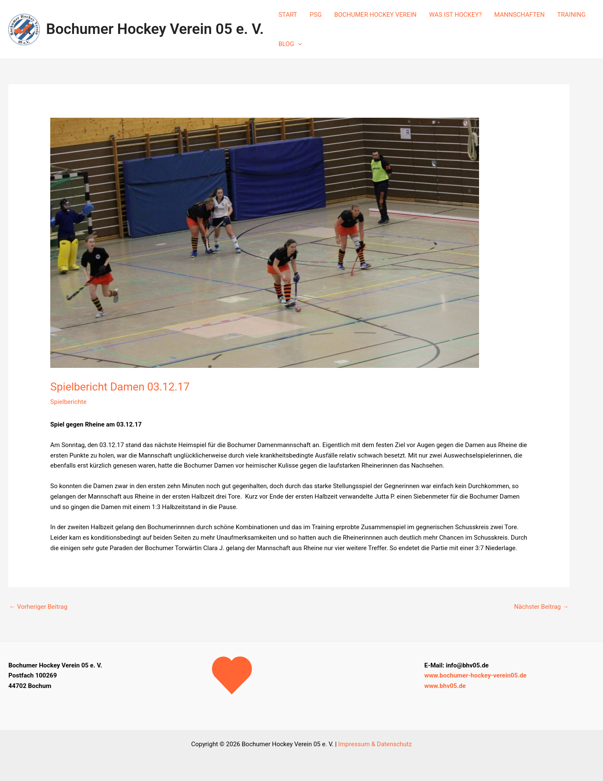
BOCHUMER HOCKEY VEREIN (375, 14)
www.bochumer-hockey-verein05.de (475, 675)
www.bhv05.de (445, 686)
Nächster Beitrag (541, 606)
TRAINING (571, 14)
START (287, 14)
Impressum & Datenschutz (375, 744)
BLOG (290, 44)
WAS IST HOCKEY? (455, 14)
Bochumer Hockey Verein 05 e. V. (155, 29)
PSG (316, 14)
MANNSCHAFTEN (519, 14)
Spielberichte (68, 402)
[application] (298, 44)
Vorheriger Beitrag (38, 606)
